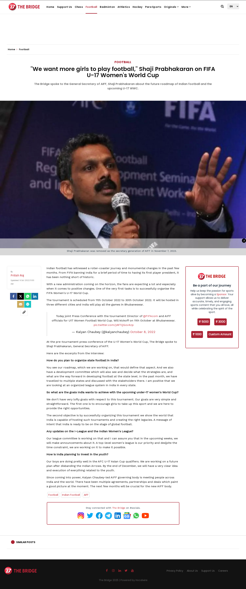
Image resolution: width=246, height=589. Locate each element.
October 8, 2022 (142, 332)
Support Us (64, 7)
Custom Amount (220, 334)
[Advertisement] (123, 34)
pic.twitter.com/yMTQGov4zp (114, 325)
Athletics (124, 7)
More (186, 7)
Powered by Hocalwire (134, 580)
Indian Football (71, 495)
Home (50, 7)
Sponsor (222, 294)
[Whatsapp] (27, 296)
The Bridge (118, 507)
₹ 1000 (197, 334)
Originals (171, 7)
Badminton (107, 7)
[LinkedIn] (34, 296)
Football (91, 7)
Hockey (137, 7)
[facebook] (13, 296)
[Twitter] (20, 296)
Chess (79, 7)
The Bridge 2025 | (110, 580)
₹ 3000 (220, 322)
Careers (223, 571)
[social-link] (24, 312)
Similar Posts (25, 542)
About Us (192, 571)
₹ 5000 (204, 322)
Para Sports (153, 7)
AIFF (86, 495)
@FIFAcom (150, 316)
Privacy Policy (175, 571)
